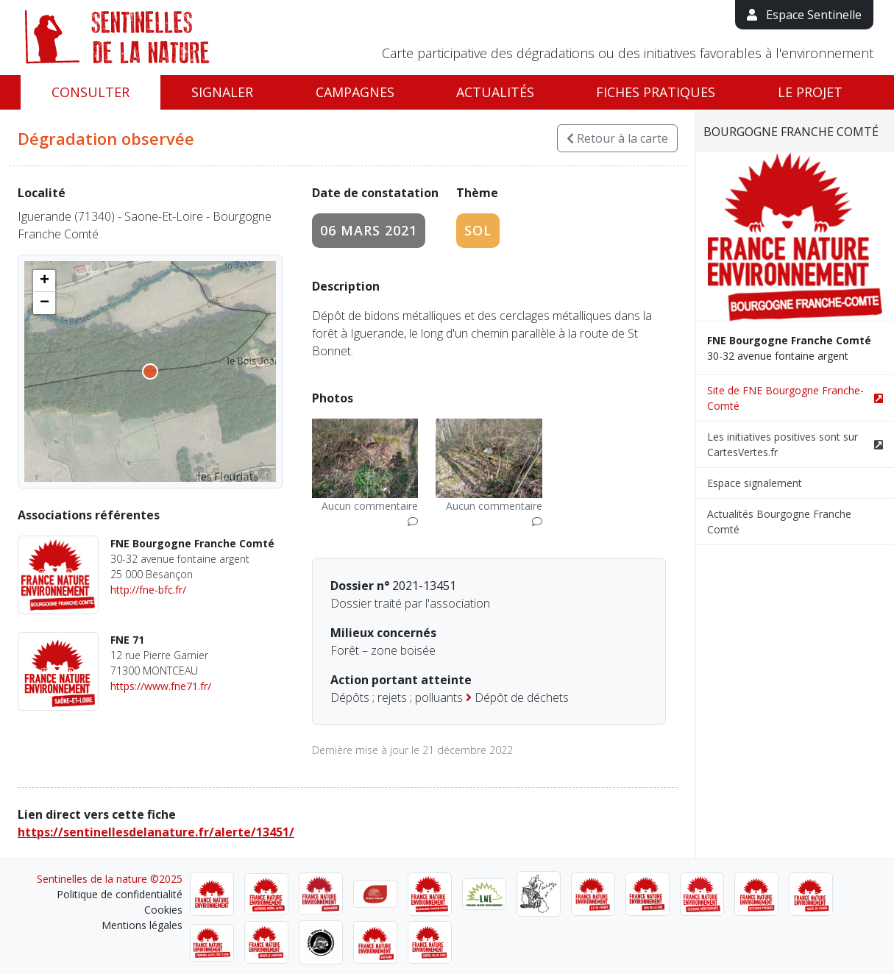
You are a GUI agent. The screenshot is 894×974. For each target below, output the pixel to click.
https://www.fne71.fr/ (160, 686)
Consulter (91, 92)
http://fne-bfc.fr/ (148, 590)
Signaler (222, 92)
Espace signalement (754, 483)
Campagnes (355, 92)
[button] (44, 281)
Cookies (163, 910)
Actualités (495, 92)
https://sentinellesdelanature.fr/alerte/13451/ (156, 832)
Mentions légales (142, 925)
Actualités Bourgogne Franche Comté (779, 521)
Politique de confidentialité (119, 894)
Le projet (810, 92)
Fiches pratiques (655, 92)
